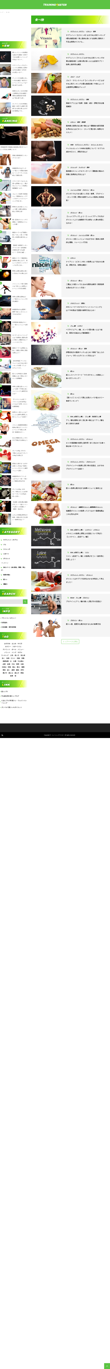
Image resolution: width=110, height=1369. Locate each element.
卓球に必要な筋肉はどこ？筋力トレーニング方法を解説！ (19, 298)
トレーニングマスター (58, 735)
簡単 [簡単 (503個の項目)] (3, 670)
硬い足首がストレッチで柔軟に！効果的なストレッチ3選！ (19, 221)
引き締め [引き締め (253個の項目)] (21, 661)
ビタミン (88, 31)
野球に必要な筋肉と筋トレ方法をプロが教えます (19, 272)
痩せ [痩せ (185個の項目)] (18, 667)
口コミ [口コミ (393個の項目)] (13, 658)
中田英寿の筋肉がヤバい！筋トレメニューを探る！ (19, 324)
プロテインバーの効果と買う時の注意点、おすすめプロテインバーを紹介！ (85, 467)
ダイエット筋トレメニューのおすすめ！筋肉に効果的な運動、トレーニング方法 (85, 240)
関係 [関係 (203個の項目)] (22, 673)
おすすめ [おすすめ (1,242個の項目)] (7, 643)
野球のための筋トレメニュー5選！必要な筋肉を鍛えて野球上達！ (19, 208)
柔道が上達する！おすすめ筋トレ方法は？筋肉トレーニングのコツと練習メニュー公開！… (19, 465)
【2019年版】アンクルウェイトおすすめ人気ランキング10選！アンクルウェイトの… (19, 362)
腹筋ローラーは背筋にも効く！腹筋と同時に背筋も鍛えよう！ (19, 349)
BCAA (72, 597)
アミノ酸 (73, 326)
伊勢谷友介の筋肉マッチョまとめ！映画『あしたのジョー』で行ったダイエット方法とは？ (85, 354)
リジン (87, 552)
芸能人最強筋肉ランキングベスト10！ (19, 157)
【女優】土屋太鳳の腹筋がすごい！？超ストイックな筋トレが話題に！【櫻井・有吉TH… (19, 503)
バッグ (78, 76)
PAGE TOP (107, 1366)
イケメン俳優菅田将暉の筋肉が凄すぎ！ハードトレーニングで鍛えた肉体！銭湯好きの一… (19, 426)
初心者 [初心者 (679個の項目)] (23, 655)
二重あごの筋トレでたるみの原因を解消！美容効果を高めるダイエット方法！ (85, 286)
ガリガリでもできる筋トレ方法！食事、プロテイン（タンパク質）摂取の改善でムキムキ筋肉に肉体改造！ (85, 197)
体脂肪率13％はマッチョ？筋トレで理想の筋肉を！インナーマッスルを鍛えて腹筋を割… (19, 170)
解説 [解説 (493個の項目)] (17, 670)
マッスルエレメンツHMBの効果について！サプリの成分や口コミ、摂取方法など (85, 150)
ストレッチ (73, 167)
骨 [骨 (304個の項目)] (15, 676)
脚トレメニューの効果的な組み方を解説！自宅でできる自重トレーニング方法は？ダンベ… (19, 54)
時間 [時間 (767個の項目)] (17, 664)
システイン (88, 529)
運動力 (5, 584)
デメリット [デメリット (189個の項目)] (6, 649)
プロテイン (85, 190)
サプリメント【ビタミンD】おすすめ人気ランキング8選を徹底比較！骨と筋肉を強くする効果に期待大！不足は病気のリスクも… (85, 38)
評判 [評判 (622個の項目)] (22, 670)
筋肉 (94, 31)
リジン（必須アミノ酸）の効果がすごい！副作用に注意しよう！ (85, 557)
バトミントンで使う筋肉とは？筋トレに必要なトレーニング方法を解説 (19, 285)
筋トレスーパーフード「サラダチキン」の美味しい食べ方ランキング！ (85, 376)
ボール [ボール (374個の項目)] (14, 649)
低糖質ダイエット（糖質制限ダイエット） (91, 507)
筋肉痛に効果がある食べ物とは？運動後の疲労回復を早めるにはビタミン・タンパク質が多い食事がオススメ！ (85, 129)
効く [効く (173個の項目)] (3, 658)
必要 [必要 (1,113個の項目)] (3, 664)
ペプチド (79, 326)
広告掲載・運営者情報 (8, 627)
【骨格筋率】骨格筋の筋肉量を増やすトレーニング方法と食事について (13, 148)
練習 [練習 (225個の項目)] (13, 670)
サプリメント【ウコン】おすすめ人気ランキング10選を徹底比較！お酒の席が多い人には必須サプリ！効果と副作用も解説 (85, 61)
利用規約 (4, 622)
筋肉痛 (83, 122)
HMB (71, 144)
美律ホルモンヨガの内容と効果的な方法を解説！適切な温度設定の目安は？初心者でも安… (19, 92)
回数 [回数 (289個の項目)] (22, 658)
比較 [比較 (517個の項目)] (22, 664)
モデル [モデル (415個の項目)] (20, 652)
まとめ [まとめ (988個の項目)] (14, 643)
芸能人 (83, 303)
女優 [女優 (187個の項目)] (14, 661)
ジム (4, 544)
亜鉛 (87, 99)
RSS (2, 735)
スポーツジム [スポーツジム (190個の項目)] (16, 646)
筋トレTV (4, 691)
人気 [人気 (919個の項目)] (11, 655)
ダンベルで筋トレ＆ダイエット (11, 707)
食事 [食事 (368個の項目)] (11, 676)
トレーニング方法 (75, 190)
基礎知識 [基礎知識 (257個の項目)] (5, 661)
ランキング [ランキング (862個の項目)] (4, 655)
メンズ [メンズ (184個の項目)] (14, 652)
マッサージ (82, 167)
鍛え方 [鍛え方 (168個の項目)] (17, 673)
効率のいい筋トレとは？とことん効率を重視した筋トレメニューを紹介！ (19, 414)
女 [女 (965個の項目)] (11, 661)
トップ (1, 12)
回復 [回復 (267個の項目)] (18, 658)
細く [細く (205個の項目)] (8, 670)
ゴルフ (72, 76)
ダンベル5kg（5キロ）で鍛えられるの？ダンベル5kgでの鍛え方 (19, 452)
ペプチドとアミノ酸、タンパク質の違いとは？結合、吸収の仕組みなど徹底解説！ (84, 331)
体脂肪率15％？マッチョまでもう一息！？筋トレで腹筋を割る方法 (19, 478)
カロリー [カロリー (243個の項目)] (8, 646)
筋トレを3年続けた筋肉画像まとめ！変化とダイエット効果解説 (19, 375)
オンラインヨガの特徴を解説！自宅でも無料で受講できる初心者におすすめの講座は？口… (19, 105)
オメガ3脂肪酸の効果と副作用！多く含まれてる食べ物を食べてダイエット (85, 444)
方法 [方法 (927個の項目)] (13, 664)
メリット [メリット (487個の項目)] (7, 652)
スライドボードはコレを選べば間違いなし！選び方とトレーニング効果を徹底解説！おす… (19, 182)
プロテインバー (90, 462)
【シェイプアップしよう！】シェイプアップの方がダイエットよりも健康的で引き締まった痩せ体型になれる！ (85, 219)
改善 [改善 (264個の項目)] (8, 664)
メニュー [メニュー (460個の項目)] (21, 649)
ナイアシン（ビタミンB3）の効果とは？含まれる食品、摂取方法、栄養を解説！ (85, 263)
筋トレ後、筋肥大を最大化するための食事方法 (83, 624)
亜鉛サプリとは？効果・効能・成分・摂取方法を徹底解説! (85, 104)
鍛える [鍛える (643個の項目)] (11, 673)
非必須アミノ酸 (96, 416)
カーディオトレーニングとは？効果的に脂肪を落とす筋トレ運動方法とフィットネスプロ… (19, 336)
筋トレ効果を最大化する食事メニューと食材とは (84, 488)
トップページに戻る (70, 641)
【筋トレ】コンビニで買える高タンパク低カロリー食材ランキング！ (85, 399)
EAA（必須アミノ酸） (76, 416)
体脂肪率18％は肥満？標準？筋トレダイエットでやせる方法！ (19, 311)
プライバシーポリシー (8, 618)
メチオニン (96, 529)
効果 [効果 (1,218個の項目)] (7, 658)
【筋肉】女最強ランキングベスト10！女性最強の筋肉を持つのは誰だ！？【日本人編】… (19, 247)
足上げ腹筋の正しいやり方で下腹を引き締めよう (19, 439)
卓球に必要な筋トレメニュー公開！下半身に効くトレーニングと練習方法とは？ (19, 388)
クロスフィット (74, 303)
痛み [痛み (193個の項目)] (13, 667)
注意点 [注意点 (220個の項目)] (4, 667)
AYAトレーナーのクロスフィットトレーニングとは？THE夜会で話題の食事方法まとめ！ (84, 308)
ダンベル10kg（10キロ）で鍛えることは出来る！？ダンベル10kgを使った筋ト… (19, 491)
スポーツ (6, 554)
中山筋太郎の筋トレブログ (10, 696)
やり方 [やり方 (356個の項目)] (20, 643)
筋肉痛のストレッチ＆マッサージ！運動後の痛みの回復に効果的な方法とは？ (85, 172)
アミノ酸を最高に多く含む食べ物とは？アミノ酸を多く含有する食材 (85, 421)
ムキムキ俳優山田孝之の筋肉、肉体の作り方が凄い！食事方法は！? (19, 516)
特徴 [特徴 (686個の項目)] (9, 667)
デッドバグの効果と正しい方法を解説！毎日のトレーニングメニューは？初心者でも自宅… (19, 79)
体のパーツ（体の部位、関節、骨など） (13, 569)
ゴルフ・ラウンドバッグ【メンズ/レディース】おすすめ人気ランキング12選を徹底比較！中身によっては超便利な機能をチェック (85, 84)
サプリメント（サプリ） (77, 31)
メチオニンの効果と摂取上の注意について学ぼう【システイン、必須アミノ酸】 (84, 535)
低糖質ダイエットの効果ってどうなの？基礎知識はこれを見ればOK (85, 512)
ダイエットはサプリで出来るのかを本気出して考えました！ (85, 580)
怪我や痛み (6, 575)
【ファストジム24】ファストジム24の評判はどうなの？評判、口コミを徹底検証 (19, 401)
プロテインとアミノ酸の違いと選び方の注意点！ (84, 601)
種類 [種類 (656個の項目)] (22, 667)
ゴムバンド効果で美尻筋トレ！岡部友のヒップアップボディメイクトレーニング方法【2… (19, 195)
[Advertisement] (13, 26)
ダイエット (73, 212)
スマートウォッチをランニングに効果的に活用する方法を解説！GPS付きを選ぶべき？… (19, 67)
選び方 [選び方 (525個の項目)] (5, 673)
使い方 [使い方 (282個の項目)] (17, 655)
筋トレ (92, 190)
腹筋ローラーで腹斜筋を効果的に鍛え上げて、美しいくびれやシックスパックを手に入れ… (19, 259)
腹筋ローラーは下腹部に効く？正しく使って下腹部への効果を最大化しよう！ (19, 234)
